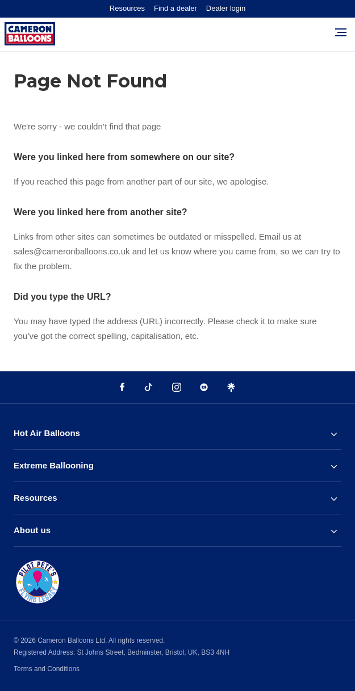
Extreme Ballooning (175, 465)
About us (175, 530)
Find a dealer (175, 8)
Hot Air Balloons (175, 433)
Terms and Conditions (47, 669)
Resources (127, 8)
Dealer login (225, 8)
